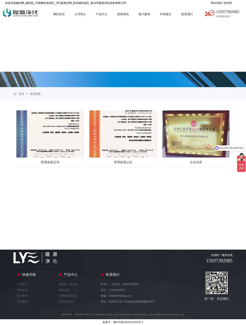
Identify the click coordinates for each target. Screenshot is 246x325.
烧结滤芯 (64, 290)
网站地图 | (217, 2)
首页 (21, 93)
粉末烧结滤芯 (67, 301)
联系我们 (187, 14)
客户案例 (144, 14)
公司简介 (80, 14)
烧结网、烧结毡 (68, 284)
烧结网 (228, 2)
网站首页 (59, 14)
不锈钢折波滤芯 (68, 295)
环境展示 (165, 14)
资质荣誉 (35, 93)
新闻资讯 (123, 14)
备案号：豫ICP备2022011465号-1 (123, 322)
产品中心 (101, 14)
